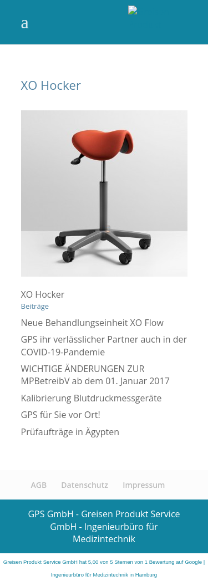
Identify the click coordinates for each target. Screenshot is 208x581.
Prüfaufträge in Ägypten (70, 432)
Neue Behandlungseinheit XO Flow (92, 323)
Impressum (144, 485)
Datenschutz (84, 485)
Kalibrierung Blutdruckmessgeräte (91, 398)
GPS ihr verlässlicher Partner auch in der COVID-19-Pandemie (104, 345)
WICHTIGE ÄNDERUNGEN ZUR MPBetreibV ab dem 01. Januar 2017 (95, 375)
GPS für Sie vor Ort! (60, 415)
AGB (39, 485)
